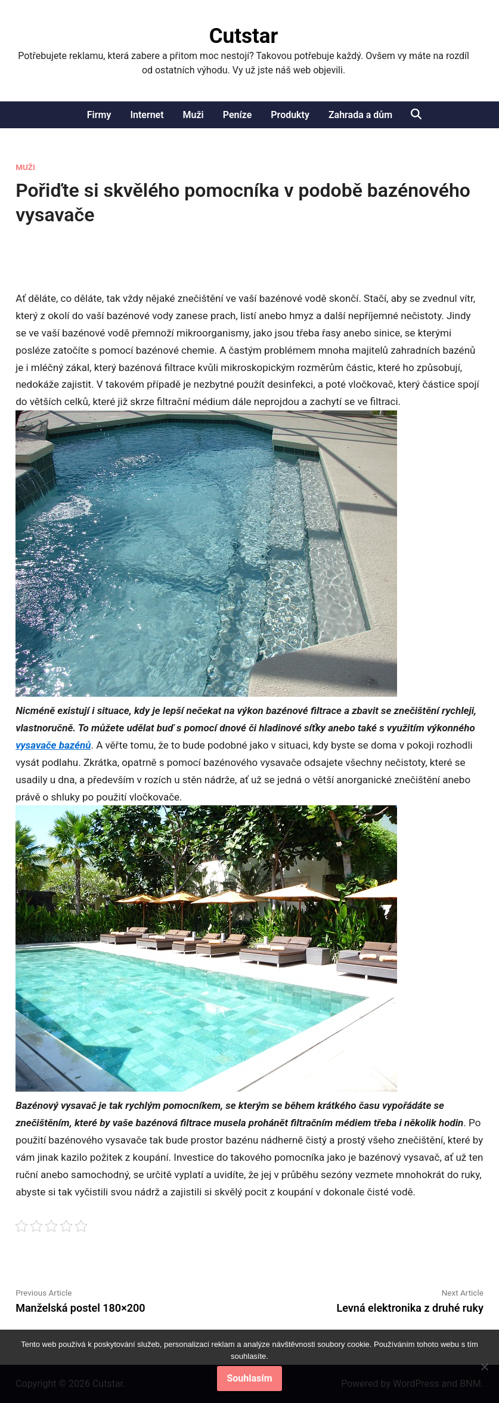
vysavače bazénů (53, 745)
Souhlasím (249, 1378)
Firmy (99, 114)
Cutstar (243, 36)
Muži (193, 114)
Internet (146, 114)
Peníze (237, 114)
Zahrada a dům (360, 114)
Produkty (290, 114)
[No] (484, 1367)
